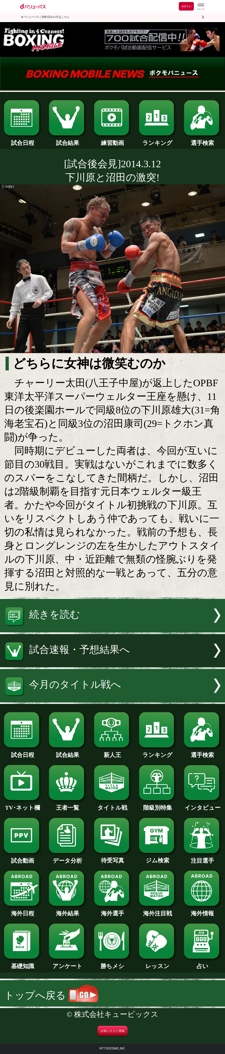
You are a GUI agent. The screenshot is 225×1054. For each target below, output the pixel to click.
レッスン (157, 963)
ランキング (157, 140)
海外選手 (112, 910)
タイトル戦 (112, 805)
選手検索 (202, 140)
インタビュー (202, 805)
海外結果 (67, 910)
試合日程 (22, 140)
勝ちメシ (112, 963)
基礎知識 (22, 963)
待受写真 (112, 857)
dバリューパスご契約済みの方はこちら (45, 17)
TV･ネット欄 (22, 805)
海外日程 (22, 910)
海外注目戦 (157, 910)
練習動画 (112, 140)
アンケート (67, 963)
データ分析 (67, 858)
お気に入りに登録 (112, 1031)
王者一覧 (67, 805)
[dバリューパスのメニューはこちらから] (200, 7)
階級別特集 (157, 805)
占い (202, 963)
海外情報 (202, 910)
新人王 (112, 752)
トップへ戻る (51, 995)
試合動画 (22, 858)
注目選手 (202, 858)
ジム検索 (157, 857)
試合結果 (67, 140)
